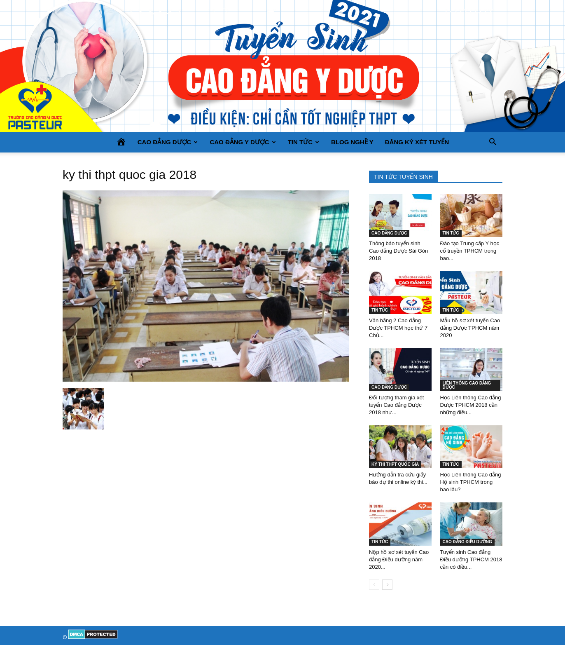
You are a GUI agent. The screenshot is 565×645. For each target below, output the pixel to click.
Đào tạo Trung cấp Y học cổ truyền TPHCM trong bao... (470, 250)
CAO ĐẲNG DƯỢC (168, 141)
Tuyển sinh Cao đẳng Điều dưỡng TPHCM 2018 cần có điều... (471, 559)
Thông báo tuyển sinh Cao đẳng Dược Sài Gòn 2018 (398, 250)
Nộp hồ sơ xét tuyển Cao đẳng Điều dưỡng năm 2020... (399, 559)
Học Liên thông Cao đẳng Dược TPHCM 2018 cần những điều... (470, 404)
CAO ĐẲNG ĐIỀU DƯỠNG (467, 541)
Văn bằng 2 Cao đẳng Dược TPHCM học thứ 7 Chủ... (398, 327)
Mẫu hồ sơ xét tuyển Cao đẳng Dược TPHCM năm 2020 (470, 327)
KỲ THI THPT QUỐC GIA (395, 464)
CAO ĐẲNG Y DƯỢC (242, 141)
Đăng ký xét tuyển (417, 141)
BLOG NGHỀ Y (352, 141)
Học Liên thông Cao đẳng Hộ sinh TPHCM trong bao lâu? (470, 482)
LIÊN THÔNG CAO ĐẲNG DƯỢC (467, 385)
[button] (492, 142)
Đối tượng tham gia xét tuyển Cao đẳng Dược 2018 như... (396, 404)
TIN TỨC (303, 141)
